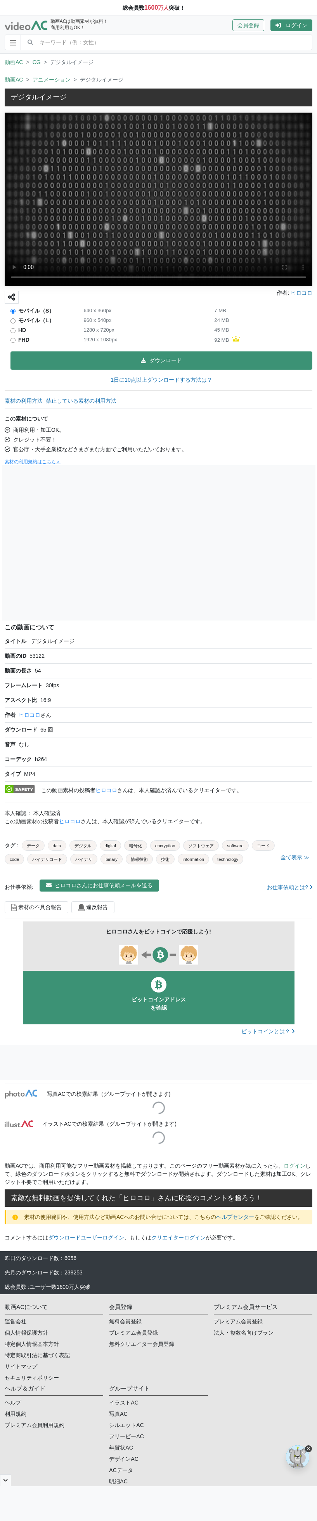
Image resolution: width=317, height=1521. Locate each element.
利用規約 (15, 1414)
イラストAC (123, 1402)
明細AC (118, 1481)
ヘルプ (13, 1402)
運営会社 (15, 1321)
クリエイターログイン (178, 1237)
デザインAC (123, 1459)
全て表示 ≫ (295, 857)
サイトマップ (21, 1366)
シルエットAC (126, 1425)
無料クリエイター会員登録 (141, 1344)
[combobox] (176, 42)
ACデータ (121, 1470)
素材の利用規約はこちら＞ (33, 461)
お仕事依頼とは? (289, 887)
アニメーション (52, 79)
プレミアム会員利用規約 (34, 1425)
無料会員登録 (125, 1321)
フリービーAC (126, 1436)
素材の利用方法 (24, 401)
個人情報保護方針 (26, 1333)
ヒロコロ (29, 715)
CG (37, 62)
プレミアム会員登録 (133, 1333)
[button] (251, 25)
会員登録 (248, 25)
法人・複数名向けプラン (244, 1333)
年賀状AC (121, 1448)
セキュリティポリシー (32, 1378)
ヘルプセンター (235, 1217)
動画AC (14, 62)
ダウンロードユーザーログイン (86, 1237)
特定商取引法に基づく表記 (37, 1355)
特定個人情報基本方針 (32, 1344)
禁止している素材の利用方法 (81, 401)
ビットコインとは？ (267, 1031)
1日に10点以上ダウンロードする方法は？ (161, 380)
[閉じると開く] (5, 1480)
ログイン (291, 25)
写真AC (118, 1414)
